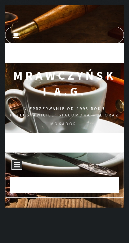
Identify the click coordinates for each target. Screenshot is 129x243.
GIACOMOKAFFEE (80, 114)
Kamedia (76, 189)
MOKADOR (63, 123)
